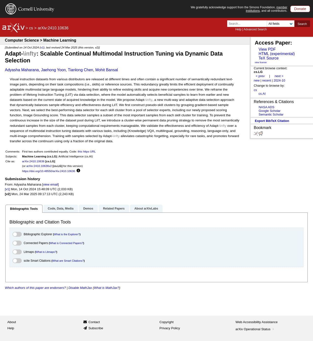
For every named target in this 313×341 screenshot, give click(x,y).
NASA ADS (266, 107)
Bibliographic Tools (24, 209)
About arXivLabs (146, 208)
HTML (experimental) (276, 54)
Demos (88, 208)
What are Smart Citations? (68, 260)
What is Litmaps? (46, 251)
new (257, 80)
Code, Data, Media (60, 208)
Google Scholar (269, 111)
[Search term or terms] (248, 23)
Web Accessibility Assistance (256, 322)
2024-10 (279, 80)
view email (50, 184)
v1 (42, 47)
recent (266, 80)
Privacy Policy (169, 328)
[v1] (7, 189)
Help (238, 29)
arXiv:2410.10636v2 (39, 165)
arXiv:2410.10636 (33, 161)
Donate (300, 9)
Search (302, 24)
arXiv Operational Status (255, 329)
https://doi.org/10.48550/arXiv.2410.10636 (48, 171)
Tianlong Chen (80, 70)
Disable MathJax (80, 288)
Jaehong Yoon (53, 70)
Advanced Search (255, 29)
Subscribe (96, 328)
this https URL (87, 151)
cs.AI (262, 93)
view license (261, 62)
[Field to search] (280, 23)
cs (31, 28)
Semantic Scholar (271, 114)
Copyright (166, 322)
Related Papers (113, 208)
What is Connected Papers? (66, 243)
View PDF (267, 49)
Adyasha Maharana (22, 70)
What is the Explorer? (67, 234)
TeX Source (268, 58)
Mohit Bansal (106, 70)
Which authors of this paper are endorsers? (35, 288)
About (11, 322)
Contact (94, 322)
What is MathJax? (106, 288)
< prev (260, 76)
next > (279, 76)
